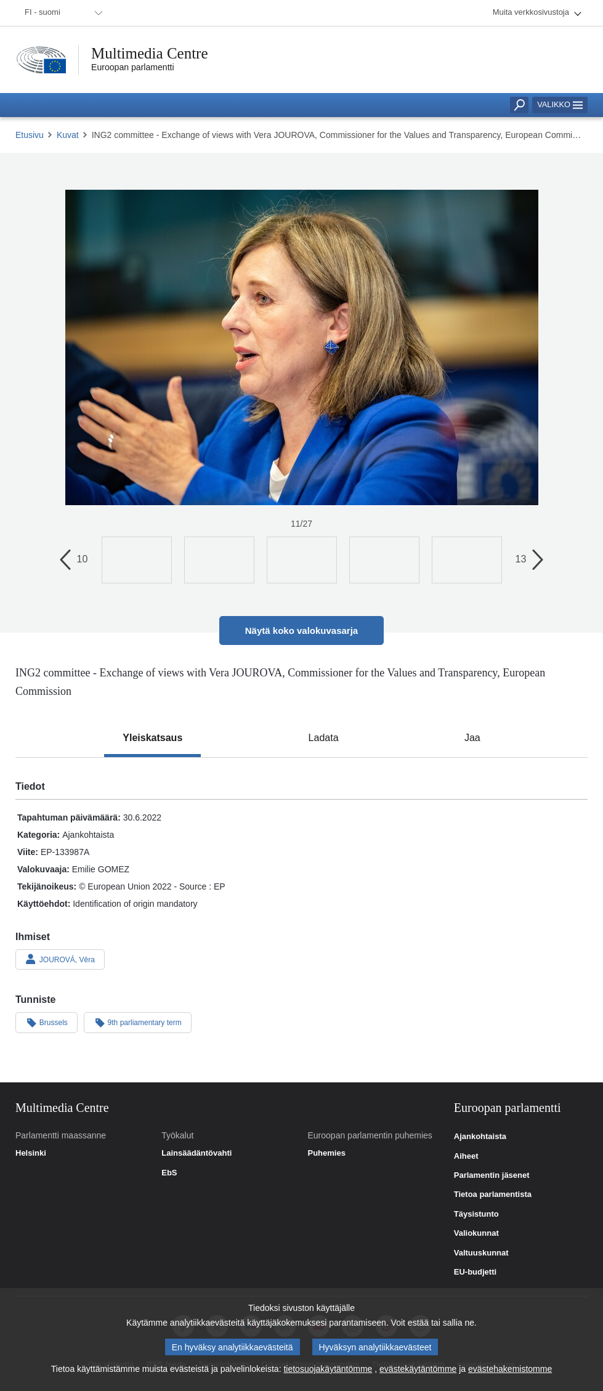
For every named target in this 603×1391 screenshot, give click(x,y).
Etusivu (29, 135)
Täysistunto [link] (476, 1214)
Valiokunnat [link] (476, 1233)
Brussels (46, 1022)
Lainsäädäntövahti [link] (196, 1153)
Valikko (560, 104)
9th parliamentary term (138, 1022)
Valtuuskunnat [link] (481, 1253)
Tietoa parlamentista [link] (493, 1194)
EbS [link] (169, 1173)
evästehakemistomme (510, 1372)
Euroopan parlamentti (132, 67)
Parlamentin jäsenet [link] (492, 1175)
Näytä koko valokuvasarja (301, 630)
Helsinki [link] (30, 1153)
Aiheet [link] (466, 1156)
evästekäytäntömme (417, 1372)
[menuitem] (61, 13)
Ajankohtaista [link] (480, 1136)
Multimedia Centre (149, 53)
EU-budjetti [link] (475, 1272)
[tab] (152, 738)
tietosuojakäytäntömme (327, 1372)
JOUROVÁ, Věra (60, 959)
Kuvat (68, 135)
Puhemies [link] (327, 1153)
